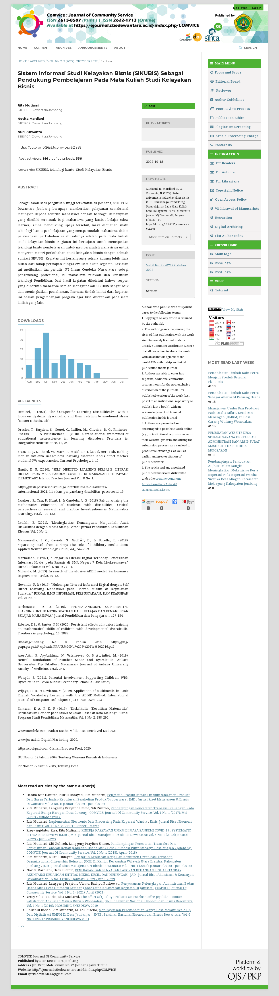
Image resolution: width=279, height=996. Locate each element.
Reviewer (220, 90)
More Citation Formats (165, 237)
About (120, 47)
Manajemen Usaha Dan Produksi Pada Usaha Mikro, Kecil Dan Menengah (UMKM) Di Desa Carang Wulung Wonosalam (233, 415)
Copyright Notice (226, 190)
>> (22, 926)
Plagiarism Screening (230, 127)
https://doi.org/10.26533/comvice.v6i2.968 (50, 147)
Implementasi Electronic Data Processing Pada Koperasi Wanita (98, 821)
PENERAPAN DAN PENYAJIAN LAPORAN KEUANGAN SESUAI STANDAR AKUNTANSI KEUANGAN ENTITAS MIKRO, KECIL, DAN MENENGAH (104, 872)
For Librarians (224, 181)
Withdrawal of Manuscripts (234, 208)
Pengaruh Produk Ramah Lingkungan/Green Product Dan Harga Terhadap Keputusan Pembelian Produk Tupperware (108, 797)
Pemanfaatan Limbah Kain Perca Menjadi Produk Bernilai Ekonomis (233, 377)
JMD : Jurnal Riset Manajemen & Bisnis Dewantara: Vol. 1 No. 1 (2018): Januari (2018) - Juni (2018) (117, 866)
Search (250, 47)
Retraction (221, 217)
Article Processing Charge (234, 136)
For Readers (222, 163)
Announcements (92, 47)
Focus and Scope (226, 72)
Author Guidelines (227, 99)
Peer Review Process (230, 109)
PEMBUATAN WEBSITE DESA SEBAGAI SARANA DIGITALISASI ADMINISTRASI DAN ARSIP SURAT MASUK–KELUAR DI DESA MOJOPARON (234, 441)
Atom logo (221, 254)
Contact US (221, 145)
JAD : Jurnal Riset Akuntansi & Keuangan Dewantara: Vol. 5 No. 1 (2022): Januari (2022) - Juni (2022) (110, 876)
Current (41, 47)
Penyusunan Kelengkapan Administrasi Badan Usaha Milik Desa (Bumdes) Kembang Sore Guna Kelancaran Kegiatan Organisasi (110, 885)
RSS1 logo (221, 272)
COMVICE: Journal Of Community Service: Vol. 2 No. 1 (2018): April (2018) (82, 852)
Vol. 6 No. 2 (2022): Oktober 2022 (72, 61)
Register (240, 8)
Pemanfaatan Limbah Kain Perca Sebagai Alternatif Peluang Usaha (234, 395)
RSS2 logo (221, 263)
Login (256, 8)
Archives (64, 47)
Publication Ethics (227, 118)
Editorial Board (225, 81)
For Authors (222, 172)
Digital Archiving (226, 227)
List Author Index (226, 236)
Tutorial (219, 290)
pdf (151, 106)
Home (22, 47)
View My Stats (233, 309)
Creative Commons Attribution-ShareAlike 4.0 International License (161, 484)
